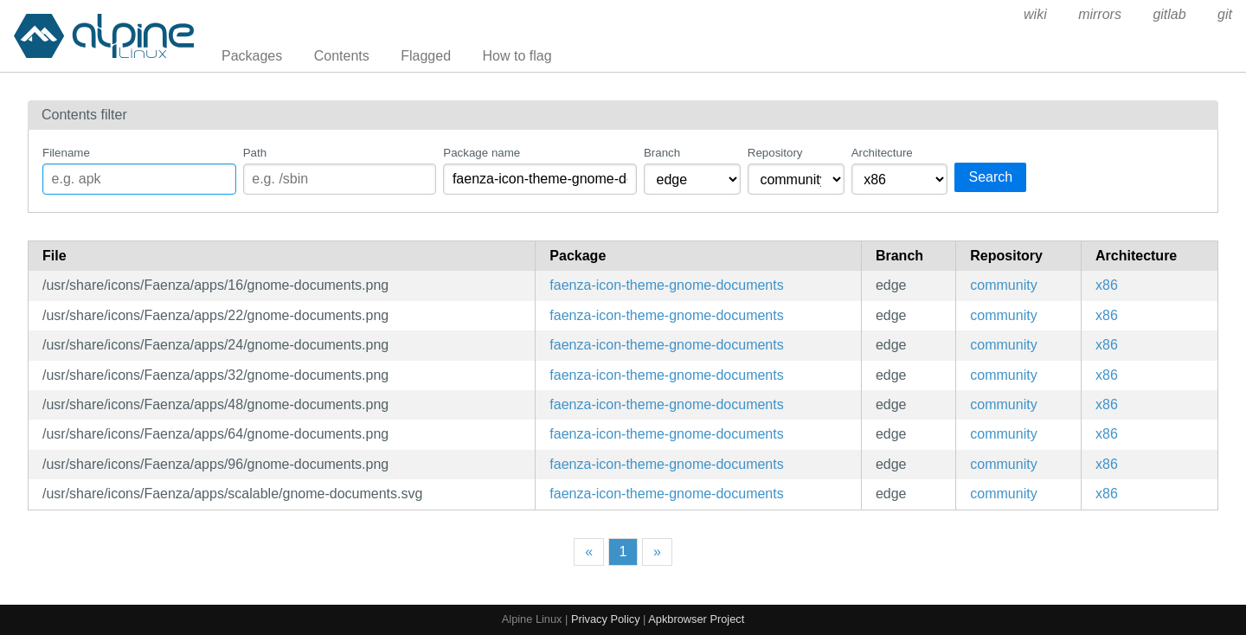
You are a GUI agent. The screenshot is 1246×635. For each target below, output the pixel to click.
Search (990, 177)
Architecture (882, 152)
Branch (662, 152)
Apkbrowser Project (696, 619)
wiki (1035, 14)
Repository (775, 152)
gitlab (1169, 14)
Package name (481, 152)
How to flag (517, 55)
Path (255, 152)
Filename (66, 152)
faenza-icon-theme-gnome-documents (666, 285)
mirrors (1099, 14)
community (1003, 285)
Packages (252, 55)
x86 (1106, 285)
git (1224, 14)
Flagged (426, 55)
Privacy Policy (605, 619)
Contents (341, 55)
